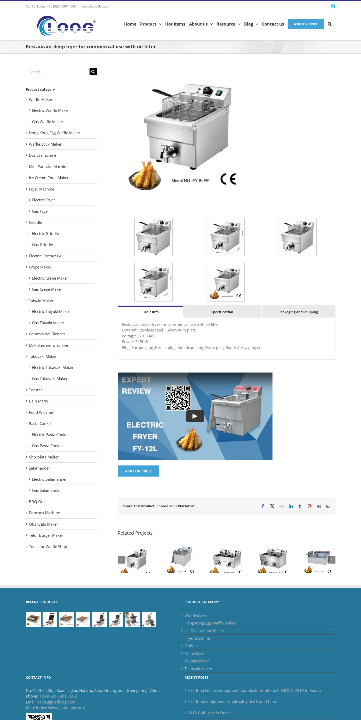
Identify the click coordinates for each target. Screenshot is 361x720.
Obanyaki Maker (43, 524)
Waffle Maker (40, 99)
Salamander (39, 468)
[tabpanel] (226, 339)
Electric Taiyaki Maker (51, 311)
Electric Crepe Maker (50, 278)
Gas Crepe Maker (47, 289)
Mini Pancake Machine (48, 166)
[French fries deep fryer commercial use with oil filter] (226, 549)
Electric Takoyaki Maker (53, 367)
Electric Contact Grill (47, 255)
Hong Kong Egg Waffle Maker (54, 132)
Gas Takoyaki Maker (50, 378)
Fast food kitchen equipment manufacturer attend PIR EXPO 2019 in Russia (254, 690)
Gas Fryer (40, 211)
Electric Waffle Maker (50, 110)
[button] (330, 23)
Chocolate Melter (44, 457)
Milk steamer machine (48, 345)
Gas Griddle (42, 244)
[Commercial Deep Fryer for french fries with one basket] (135, 549)
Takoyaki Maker (43, 356)
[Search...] (58, 71)
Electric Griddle (45, 233)
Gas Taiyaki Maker (48, 322)
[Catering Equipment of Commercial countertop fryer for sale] (180, 549)
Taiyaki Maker (41, 300)
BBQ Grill (37, 501)
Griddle (35, 222)
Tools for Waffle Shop (48, 546)
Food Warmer (41, 412)
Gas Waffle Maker (47, 121)
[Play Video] (195, 416)
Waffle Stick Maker (45, 144)
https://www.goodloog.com (60, 707)
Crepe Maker (40, 267)
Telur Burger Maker (46, 535)
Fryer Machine (41, 189)
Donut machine (42, 155)
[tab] (150, 312)
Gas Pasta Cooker (47, 445)
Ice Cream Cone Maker (49, 177)
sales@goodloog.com (97, 6)
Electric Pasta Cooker (50, 434)
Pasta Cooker (40, 423)
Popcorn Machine (44, 512)
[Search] (93, 71)
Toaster (35, 389)
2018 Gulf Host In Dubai (209, 712)
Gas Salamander (46, 490)
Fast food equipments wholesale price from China (232, 701)
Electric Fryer (43, 199)
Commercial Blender (47, 333)
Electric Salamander (49, 479)
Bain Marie (38, 400)
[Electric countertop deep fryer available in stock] (318, 549)
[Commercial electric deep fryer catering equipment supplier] (272, 549)
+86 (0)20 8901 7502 (58, 696)
